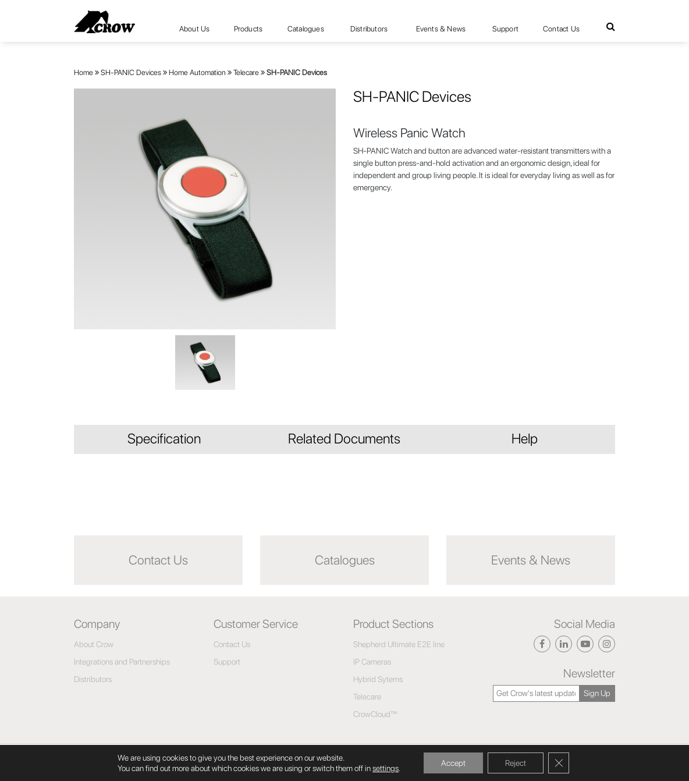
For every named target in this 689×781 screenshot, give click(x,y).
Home (83, 72)
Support (505, 28)
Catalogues (305, 28)
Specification (164, 438)
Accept (453, 763)
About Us (194, 28)
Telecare (246, 72)
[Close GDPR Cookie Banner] (558, 762)
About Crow (93, 644)
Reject (515, 763)
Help (525, 438)
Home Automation (197, 72)
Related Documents (344, 438)
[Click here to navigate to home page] (104, 21)
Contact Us (561, 28)
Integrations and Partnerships (122, 661)
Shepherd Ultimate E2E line (399, 644)
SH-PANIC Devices (131, 72)
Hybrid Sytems (378, 679)
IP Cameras (372, 661)
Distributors (369, 28)
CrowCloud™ (375, 714)
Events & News (441, 28)
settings (385, 768)
